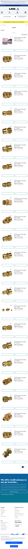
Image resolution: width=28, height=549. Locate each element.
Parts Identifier (17, 510)
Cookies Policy (3, 525)
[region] (14, 542)
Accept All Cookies (14, 542)
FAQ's (16, 509)
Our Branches (3, 510)
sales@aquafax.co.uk (18, 524)
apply (15, 41)
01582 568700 (18, 522)
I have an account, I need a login (7, 494)
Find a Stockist (3, 516)
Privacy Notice (3, 523)
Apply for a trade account (19, 513)
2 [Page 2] (24, 467)
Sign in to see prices (18, 40)
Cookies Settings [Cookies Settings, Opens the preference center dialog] (14, 546)
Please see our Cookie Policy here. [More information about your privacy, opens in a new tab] (6, 539)
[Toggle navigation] (2, 13)
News (2, 514)
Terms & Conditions (4, 526)
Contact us (16, 517)
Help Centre (17, 512)
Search (9, 13)
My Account (17, 13)
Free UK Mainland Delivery (21, 17)
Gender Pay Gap (3, 528)
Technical (16, 516)
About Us (2, 509)
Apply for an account (14, 491)
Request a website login (19, 514)
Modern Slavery (3, 529)
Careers (2, 513)
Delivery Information (4, 522)
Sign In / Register (24, 5)
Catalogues (3, 512)
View (14, 50)
